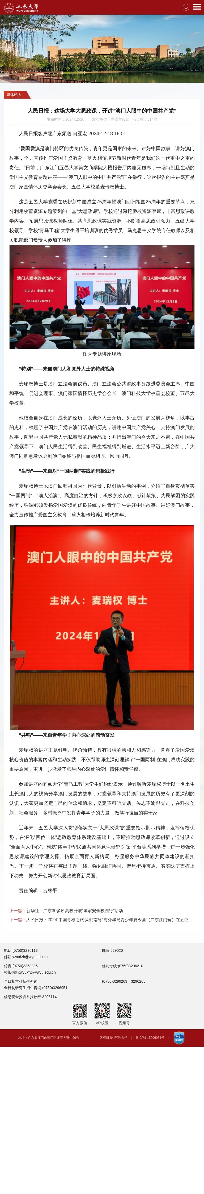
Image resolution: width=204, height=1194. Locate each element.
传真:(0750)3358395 (21, 966)
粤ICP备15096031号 (149, 1038)
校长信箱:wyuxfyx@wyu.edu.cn (30, 972)
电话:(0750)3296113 (21, 950)
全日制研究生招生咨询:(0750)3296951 (35, 988)
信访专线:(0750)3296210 (122, 966)
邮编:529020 (112, 950)
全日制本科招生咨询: (21, 981)
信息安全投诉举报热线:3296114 (30, 997)
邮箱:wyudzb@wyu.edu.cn (26, 957)
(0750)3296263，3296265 (123, 981)
